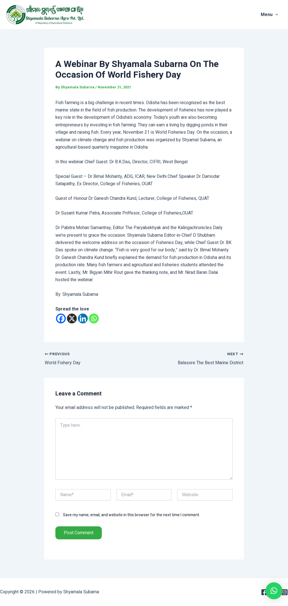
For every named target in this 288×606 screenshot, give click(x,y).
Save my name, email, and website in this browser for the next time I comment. (131, 515)
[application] (279, 14)
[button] (274, 590)
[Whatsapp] (94, 318)
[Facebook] (61, 318)
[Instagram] (284, 592)
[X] (72, 318)
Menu (273, 14)
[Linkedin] (83, 318)
